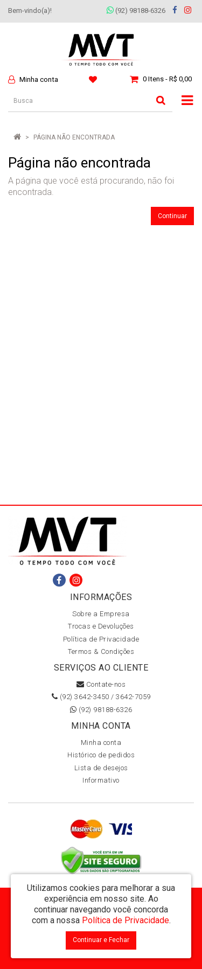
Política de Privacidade (101, 639)
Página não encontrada (74, 137)
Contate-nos (101, 684)
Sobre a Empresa (101, 614)
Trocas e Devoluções (101, 626)
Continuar (172, 216)
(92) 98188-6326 (136, 10)
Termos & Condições (101, 651)
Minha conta (101, 742)
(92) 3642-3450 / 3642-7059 (101, 697)
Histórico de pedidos (101, 755)
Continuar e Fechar (101, 940)
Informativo (101, 780)
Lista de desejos (101, 768)
